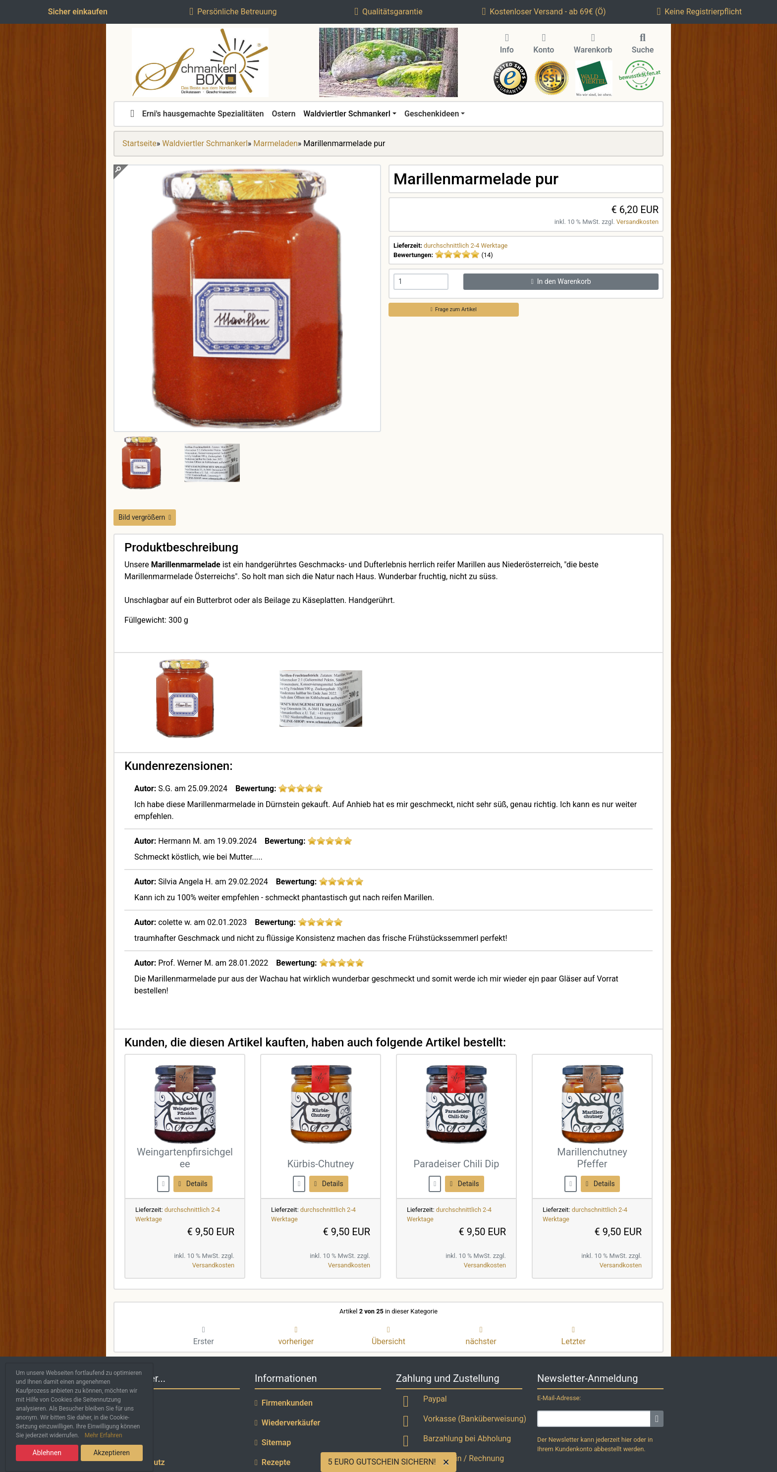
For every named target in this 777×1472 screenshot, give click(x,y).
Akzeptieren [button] (111, 1453)
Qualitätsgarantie (388, 11)
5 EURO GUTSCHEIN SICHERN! (382, 1462)
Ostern (283, 113)
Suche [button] (643, 44)
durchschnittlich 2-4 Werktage (465, 245)
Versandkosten (637, 221)
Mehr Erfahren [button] (103, 1435)
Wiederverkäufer (287, 1422)
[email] (594, 1419)
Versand (131, 1422)
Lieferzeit (133, 1403)
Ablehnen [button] (47, 1453)
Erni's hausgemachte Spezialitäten (203, 113)
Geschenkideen (431, 113)
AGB (124, 1442)
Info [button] (507, 44)
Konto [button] (543, 44)
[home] (132, 114)
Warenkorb (593, 44)
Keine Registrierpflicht (699, 11)
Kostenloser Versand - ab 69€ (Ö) (544, 11)
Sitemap (273, 1442)
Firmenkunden (284, 1403)
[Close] (448, 1462)
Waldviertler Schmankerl (346, 113)
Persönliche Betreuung (233, 11)
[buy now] (163, 1183)
